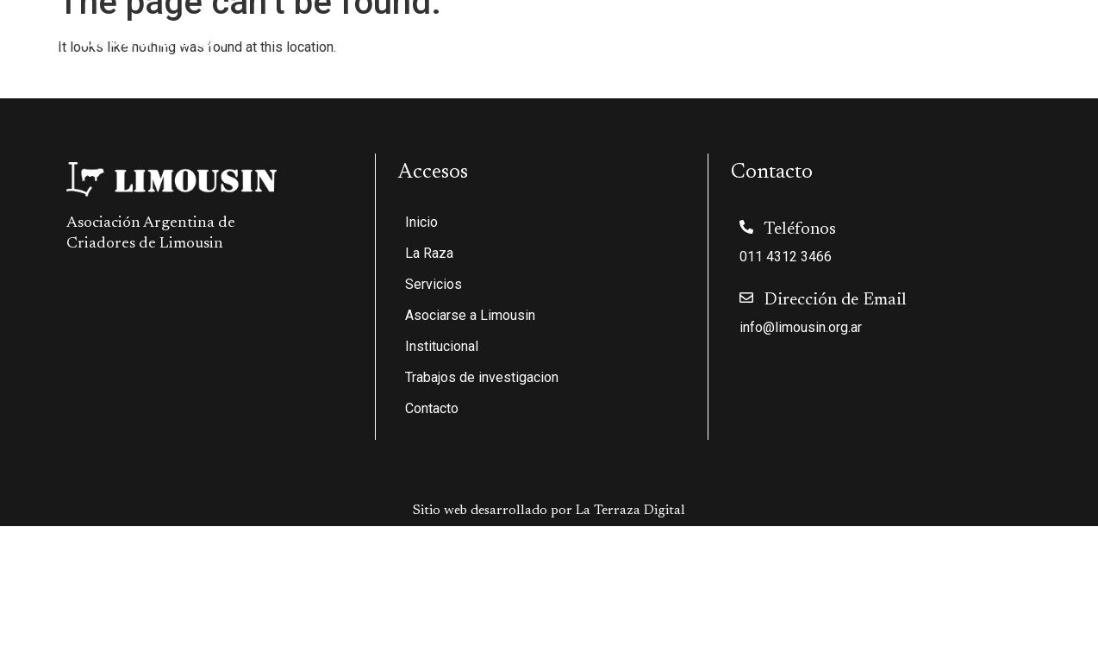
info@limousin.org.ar (800, 327)
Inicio (338, 35)
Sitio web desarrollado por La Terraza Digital (549, 510)
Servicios (503, 35)
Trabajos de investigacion (915, 35)
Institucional (764, 35)
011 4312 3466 (785, 256)
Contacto (1043, 35)
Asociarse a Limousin (629, 35)
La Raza (410, 35)
